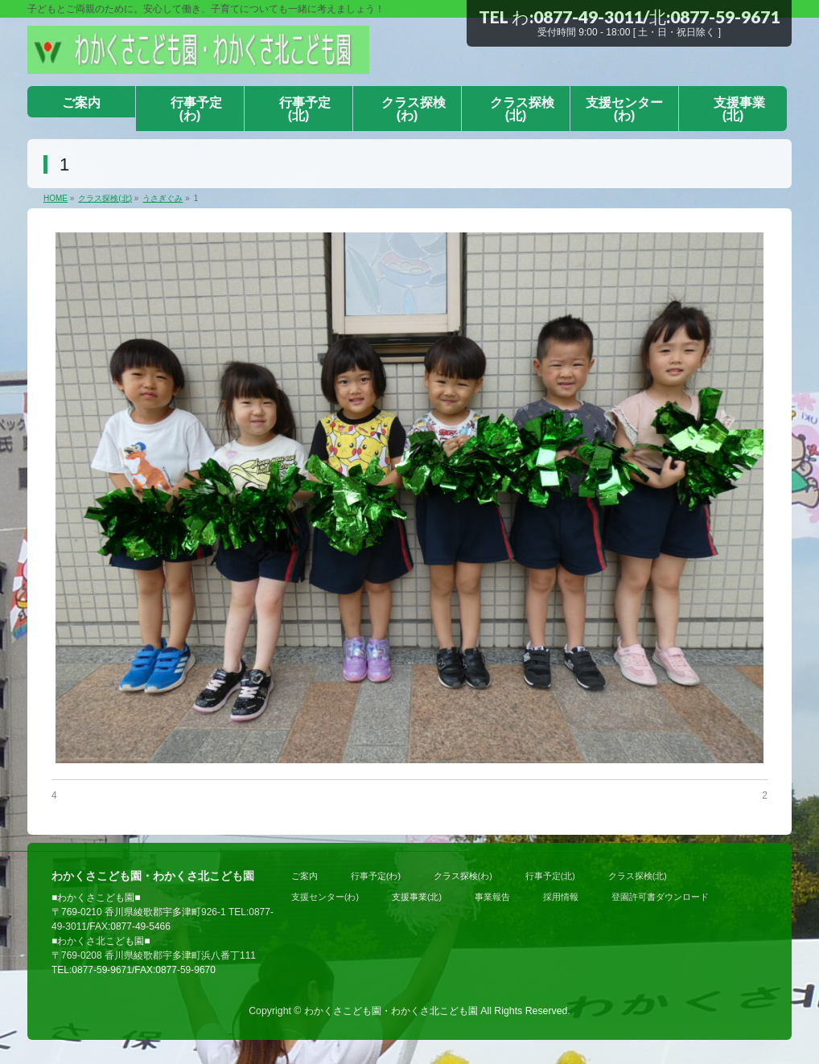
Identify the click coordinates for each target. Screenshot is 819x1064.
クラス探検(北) (637, 876)
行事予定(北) (550, 876)
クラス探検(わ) (463, 876)
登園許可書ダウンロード (660, 897)
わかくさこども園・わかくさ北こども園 (391, 1011)
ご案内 (304, 876)
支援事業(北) (417, 897)
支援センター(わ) (325, 897)
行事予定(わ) (376, 876)
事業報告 (492, 897)
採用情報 (560, 897)
